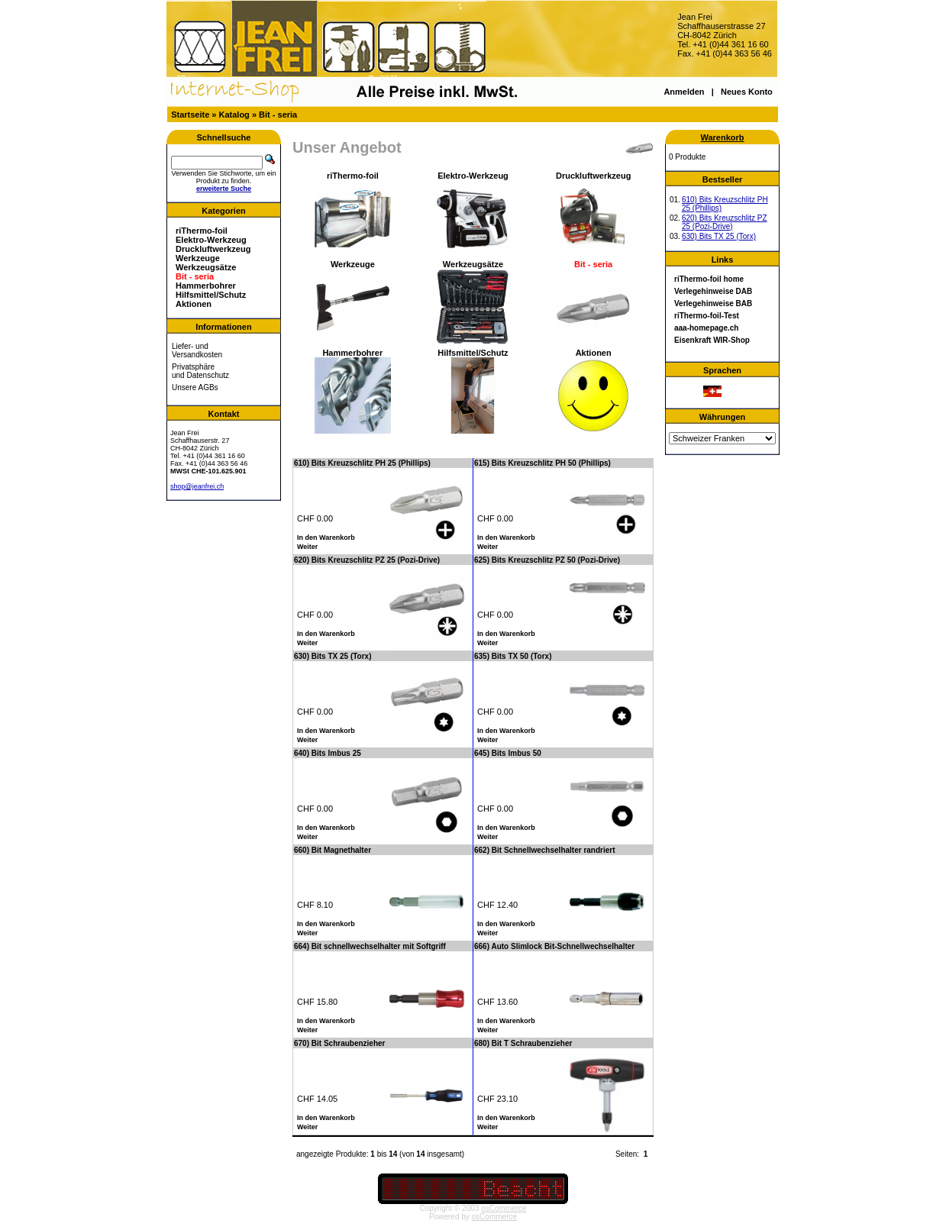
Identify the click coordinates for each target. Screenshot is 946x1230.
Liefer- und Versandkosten (197, 350)
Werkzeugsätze (206, 267)
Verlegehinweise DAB (713, 291)
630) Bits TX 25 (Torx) (719, 236)
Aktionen (193, 303)
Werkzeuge (198, 258)
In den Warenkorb (326, 537)
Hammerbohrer (206, 285)
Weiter (307, 546)
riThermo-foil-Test (706, 316)
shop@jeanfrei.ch (197, 486)
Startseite (190, 114)
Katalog (234, 114)
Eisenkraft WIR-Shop (712, 340)
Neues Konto (747, 91)
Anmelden (683, 91)
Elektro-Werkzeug (211, 239)
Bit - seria (278, 114)
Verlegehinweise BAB (713, 303)
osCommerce (503, 1208)
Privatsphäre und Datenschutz (200, 371)
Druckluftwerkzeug (213, 248)
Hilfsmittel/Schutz (211, 294)
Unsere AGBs (195, 387)
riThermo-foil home (709, 279)
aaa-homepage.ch (706, 328)
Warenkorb (722, 137)
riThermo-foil (202, 230)
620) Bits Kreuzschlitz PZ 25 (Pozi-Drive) (724, 222)
